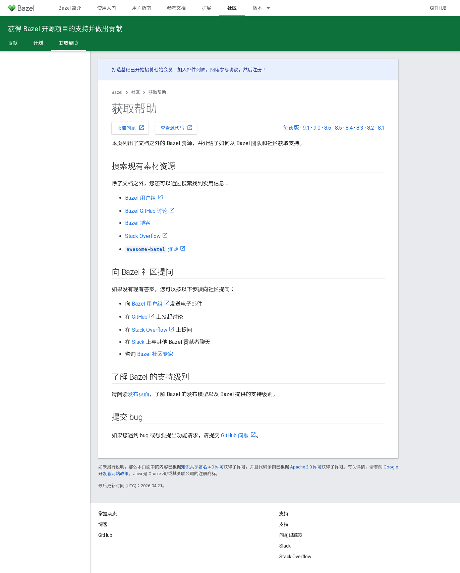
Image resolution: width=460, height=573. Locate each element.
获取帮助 (157, 92)
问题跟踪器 (291, 535)
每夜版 (291, 128)
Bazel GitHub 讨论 (146, 211)
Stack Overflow (143, 236)
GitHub (438, 8)
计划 (38, 43)
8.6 (327, 128)
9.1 (306, 128)
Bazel (117, 92)
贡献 (12, 43)
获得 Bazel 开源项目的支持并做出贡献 (65, 29)
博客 (103, 524)
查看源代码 (177, 128)
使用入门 (106, 8)
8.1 (381, 128)
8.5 (338, 128)
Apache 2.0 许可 (306, 466)
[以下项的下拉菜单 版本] (271, 8)
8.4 (349, 128)
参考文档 (176, 8)
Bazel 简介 (70, 8)
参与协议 (229, 69)
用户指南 (141, 8)
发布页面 (138, 394)
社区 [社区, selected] (232, 8)
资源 (151, 249)
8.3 (359, 128)
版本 (257, 8)
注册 (257, 69)
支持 (284, 524)
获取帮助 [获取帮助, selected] (68, 43)
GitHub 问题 (235, 435)
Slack (138, 342)
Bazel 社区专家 (155, 354)
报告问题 (131, 128)
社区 (135, 92)
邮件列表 (196, 69)
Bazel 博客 (138, 223)
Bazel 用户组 (140, 198)
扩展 (206, 8)
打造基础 (121, 69)
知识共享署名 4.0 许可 (202, 466)
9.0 (317, 128)
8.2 (370, 128)
